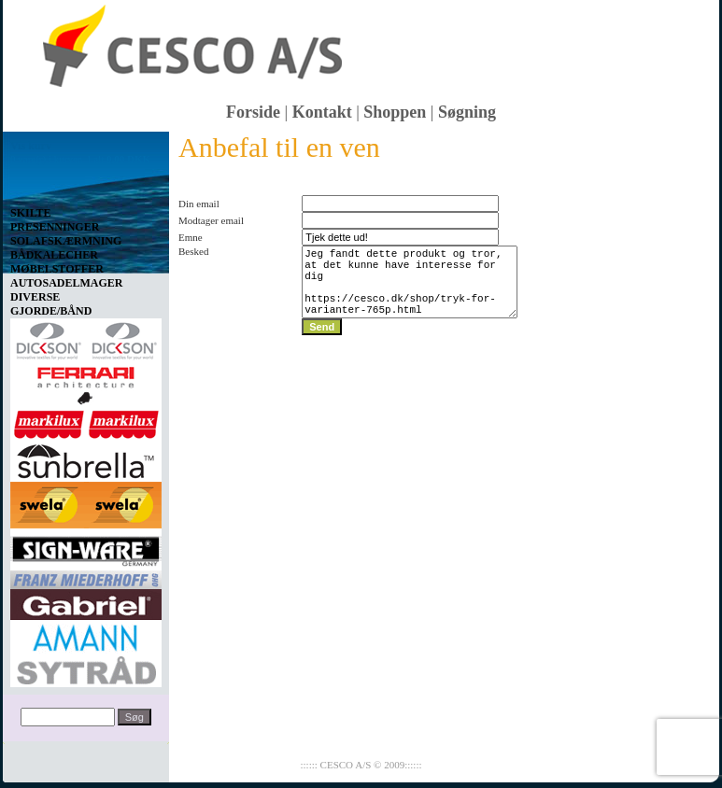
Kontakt (322, 112)
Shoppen (394, 112)
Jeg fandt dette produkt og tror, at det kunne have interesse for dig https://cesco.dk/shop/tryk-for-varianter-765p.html (410, 290)
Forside (253, 112)
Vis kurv (30, 145)
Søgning (467, 112)
